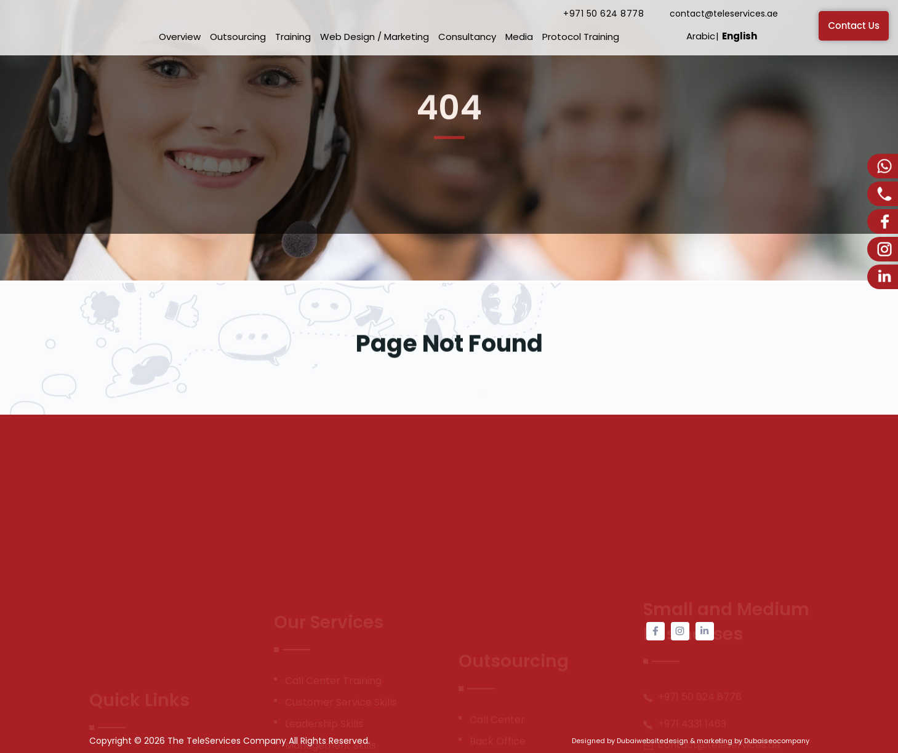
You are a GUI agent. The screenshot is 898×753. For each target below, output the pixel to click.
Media (519, 36)
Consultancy (467, 36)
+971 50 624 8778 (603, 13)
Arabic (700, 36)
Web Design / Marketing (374, 36)
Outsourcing (238, 36)
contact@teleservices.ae (724, 13)
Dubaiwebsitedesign (652, 741)
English (739, 36)
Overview (180, 36)
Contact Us (854, 25)
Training (293, 36)
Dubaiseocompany (776, 741)
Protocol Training (580, 36)
